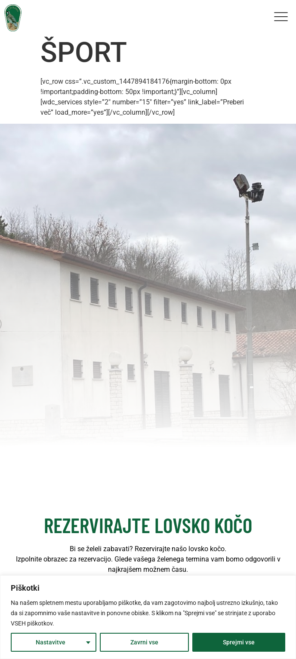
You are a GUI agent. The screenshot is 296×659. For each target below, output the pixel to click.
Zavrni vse (144, 642)
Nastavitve (50, 642)
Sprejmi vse (239, 642)
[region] (148, 617)
